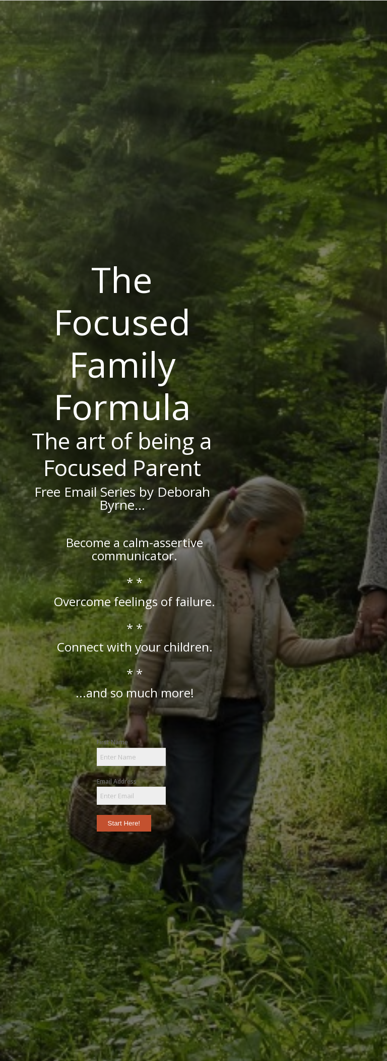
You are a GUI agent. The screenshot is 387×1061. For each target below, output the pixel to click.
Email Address (117, 781)
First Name (112, 742)
